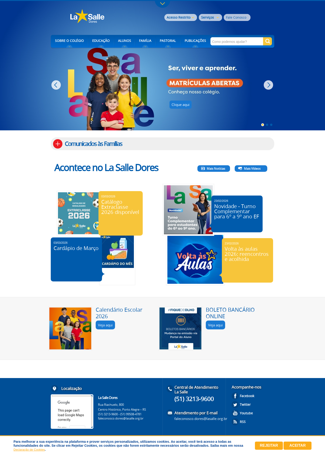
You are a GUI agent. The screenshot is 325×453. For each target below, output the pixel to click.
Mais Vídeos (252, 168)
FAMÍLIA (145, 40)
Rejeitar (269, 445)
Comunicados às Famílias (93, 144)
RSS (243, 421)
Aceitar (297, 445)
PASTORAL (168, 40)
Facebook (247, 396)
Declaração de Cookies (29, 449)
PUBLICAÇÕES (195, 40)
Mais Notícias (216, 168)
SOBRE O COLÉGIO (69, 40)
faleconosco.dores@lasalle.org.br (120, 418)
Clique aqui (181, 104)
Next (269, 85)
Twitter (245, 404)
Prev (56, 85)
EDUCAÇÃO (101, 40)
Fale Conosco (236, 17)
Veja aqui (105, 325)
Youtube (246, 413)
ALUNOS (124, 40)
